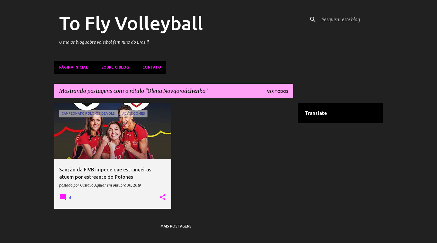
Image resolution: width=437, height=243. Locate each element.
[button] (162, 197)
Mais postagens (176, 226)
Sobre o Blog (115, 67)
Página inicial (73, 67)
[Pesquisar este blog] (351, 19)
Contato (151, 67)
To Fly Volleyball (131, 23)
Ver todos (277, 91)
